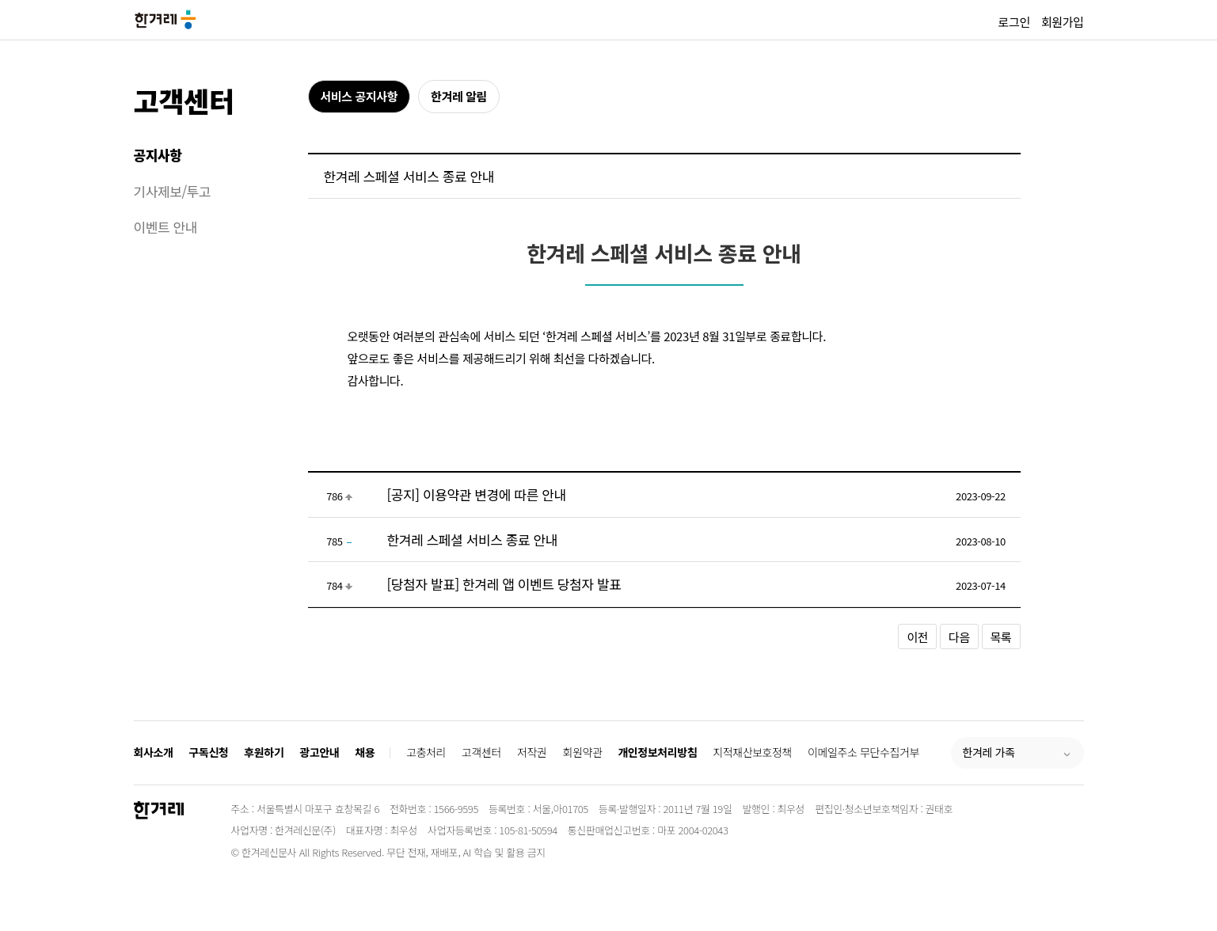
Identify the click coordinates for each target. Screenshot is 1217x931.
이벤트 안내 (166, 227)
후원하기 (263, 752)
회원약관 (582, 752)
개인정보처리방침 (657, 752)
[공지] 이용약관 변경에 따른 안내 (476, 494)
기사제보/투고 (172, 191)
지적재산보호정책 (752, 752)
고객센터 (184, 100)
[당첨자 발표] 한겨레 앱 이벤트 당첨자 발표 (504, 584)
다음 (959, 637)
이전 (917, 637)
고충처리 (426, 752)
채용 (365, 752)
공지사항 (158, 155)
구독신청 (208, 752)
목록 (1001, 637)
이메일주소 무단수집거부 (863, 752)
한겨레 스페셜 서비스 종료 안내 (472, 539)
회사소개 (153, 752)
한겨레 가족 (989, 752)
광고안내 (319, 752)
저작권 (531, 752)
